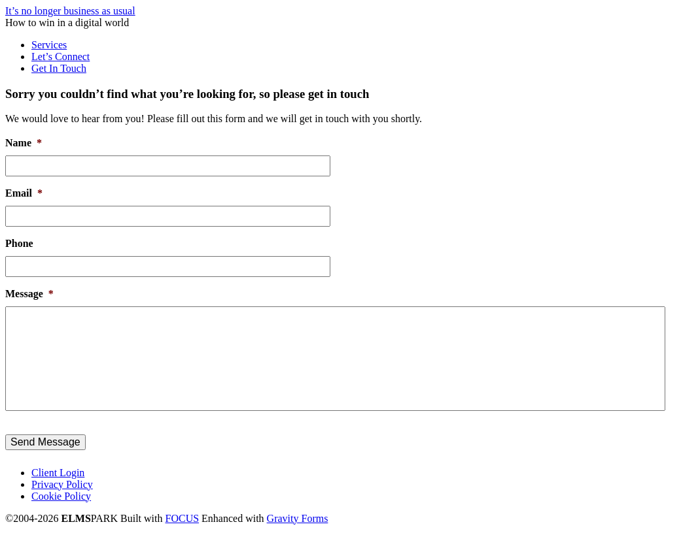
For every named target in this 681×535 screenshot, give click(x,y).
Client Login (57, 472)
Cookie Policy (61, 496)
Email (24, 193)
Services (49, 44)
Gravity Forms (297, 518)
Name (23, 142)
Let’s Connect (60, 56)
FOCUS (183, 518)
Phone (19, 243)
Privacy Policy (62, 484)
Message (29, 293)
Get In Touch (58, 68)
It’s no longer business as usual (70, 10)
